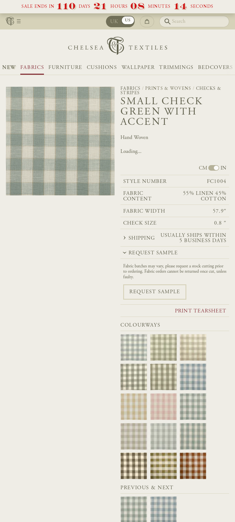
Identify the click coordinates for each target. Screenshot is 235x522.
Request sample (154, 292)
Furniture (65, 67)
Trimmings (176, 67)
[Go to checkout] (147, 21)
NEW (9, 67)
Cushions (102, 67)
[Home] (117, 47)
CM (203, 168)
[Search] (194, 21)
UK (114, 21)
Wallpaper (138, 67)
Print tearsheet (200, 311)
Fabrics (32, 67)
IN (223, 168)
